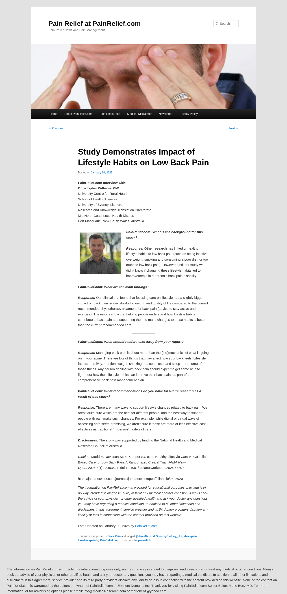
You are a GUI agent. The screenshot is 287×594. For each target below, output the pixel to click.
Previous (55, 128)
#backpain (190, 536)
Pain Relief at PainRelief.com (94, 23)
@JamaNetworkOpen (149, 536)
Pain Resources (110, 113)
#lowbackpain (87, 540)
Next (234, 128)
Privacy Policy (189, 113)
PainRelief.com (146, 526)
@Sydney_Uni (173, 536)
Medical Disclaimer (139, 113)
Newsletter (165, 113)
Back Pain (114, 536)
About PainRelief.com (78, 113)
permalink (144, 540)
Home (53, 113)
